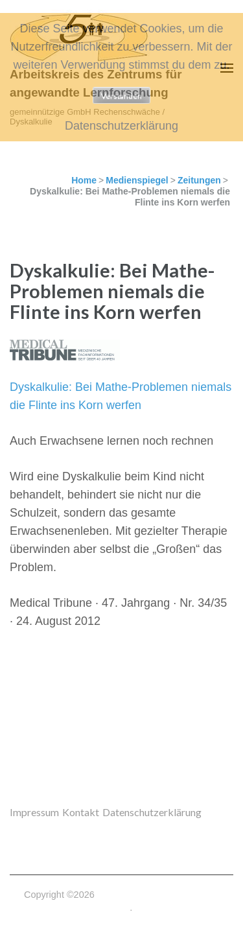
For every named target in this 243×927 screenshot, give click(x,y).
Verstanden (121, 95)
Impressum (34, 812)
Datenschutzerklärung (152, 812)
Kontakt (80, 812)
